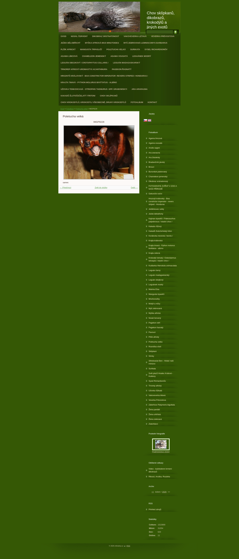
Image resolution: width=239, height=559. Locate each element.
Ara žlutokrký (154, 157)
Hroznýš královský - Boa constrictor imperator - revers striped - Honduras (161, 201)
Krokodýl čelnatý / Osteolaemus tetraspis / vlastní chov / (162, 259)
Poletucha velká (116, 49)
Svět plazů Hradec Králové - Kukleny (161, 374)
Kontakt (152, 102)
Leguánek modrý (141, 56)
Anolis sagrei (154, 148)
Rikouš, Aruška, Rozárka (159, 476)
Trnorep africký (155, 386)
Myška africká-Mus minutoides (102, 43)
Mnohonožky (154, 299)
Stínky (151, 356)
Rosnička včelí (155, 346)
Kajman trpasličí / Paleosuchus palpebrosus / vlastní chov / (162, 220)
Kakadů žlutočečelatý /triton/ (78, 96)
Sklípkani (153, 351)
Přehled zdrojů (155, 509)
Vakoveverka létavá (135, 36)
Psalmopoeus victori (161, 452)
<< (153, 492)
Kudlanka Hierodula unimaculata (163, 265)
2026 (164, 492)
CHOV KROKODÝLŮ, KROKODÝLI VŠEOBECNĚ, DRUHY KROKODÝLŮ (93, 102)
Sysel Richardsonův (156, 49)
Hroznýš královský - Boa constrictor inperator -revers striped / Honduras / (104, 76)
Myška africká (155, 313)
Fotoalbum (137, 102)
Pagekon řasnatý (121, 69)
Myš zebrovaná (155, 308)
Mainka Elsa (154, 289)
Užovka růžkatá (155, 390)
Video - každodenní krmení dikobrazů (160, 470)
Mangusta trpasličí (91, 49)
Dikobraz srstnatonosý (105, 36)
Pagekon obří (154, 323)
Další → (134, 187)
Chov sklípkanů (109, 96)
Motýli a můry (154, 303)
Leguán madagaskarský (126, 63)
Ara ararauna (140, 89)
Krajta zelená (154, 253)
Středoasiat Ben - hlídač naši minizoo (161, 362)
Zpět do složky (101, 187)
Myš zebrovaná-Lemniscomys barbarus (145, 43)
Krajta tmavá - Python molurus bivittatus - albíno (89, 82)
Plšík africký (68, 49)
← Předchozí (65, 187)
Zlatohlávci (153, 424)
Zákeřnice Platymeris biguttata (162, 405)
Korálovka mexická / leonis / (161, 236)
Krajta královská (155, 240)
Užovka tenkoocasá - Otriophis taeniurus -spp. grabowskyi (94, 89)
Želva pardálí (154, 409)
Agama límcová (69, 56)
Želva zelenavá (155, 419)
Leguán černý (155, 270)
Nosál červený (79, 36)
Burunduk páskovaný (158, 171)
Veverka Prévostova (163, 36)
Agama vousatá (119, 56)
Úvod (63, 36)
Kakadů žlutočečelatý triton (160, 231)
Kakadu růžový (155, 226)
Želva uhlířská (155, 414)
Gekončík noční (155, 193)
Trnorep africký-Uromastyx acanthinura (84, 69)
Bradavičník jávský (157, 162)
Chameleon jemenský (94, 56)
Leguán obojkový (156, 280)
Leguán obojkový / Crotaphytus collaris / (84, 63)
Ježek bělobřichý (70, 43)
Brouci (151, 167)
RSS (128, 546)
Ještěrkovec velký (156, 209)
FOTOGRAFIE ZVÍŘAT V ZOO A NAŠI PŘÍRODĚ (163, 187)
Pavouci (152, 332)
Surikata (135, 49)
